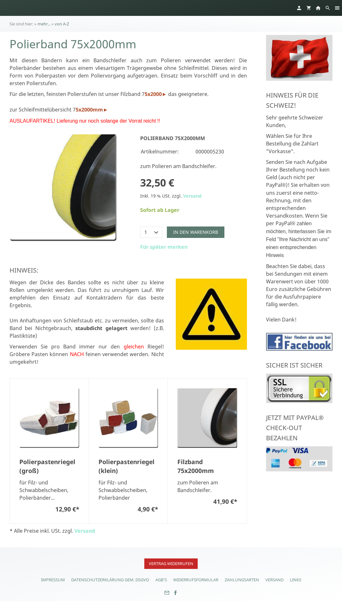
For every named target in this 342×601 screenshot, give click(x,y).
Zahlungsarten (242, 580)
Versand (192, 196)
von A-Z (62, 24)
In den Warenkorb (195, 232)
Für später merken (164, 246)
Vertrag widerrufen (171, 563)
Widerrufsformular (195, 580)
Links (295, 580)
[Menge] (151, 232)
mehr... (44, 24)
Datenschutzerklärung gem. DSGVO (110, 580)
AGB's (161, 580)
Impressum (53, 580)
